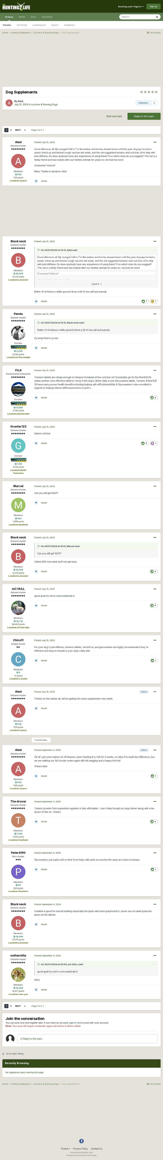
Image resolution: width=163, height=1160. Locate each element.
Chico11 (18, 640)
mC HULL (18, 588)
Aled (20, 101)
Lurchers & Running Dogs (44, 104)
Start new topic (114, 116)
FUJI (18, 370)
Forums (7, 25)
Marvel (18, 486)
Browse (9, 18)
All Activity (22, 25)
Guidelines (69, 25)
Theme (65, 1148)
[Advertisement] (81, 61)
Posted (44, 142)
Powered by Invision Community (81, 1155)
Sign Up (153, 6)
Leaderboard (39, 25)
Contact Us (96, 1148)
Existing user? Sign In (131, 6)
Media (22, 17)
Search (54, 25)
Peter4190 (18, 852)
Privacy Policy (80, 1148)
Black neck (18, 241)
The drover (18, 801)
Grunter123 (18, 426)
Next (18, 130)
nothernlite (18, 955)
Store (33, 17)
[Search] (136, 16)
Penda (18, 313)
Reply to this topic (144, 116)
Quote (44, 181)
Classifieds (47, 17)
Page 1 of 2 (38, 130)
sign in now (75, 1022)
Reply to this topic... (31, 1038)
